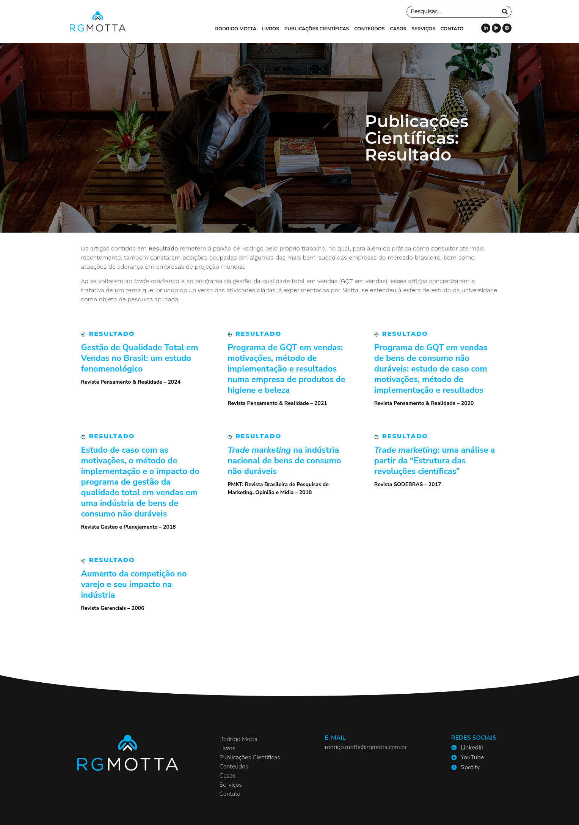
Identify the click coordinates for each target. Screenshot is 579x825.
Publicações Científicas (316, 28)
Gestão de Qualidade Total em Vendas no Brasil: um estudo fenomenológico (139, 358)
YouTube (472, 757)
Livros (270, 28)
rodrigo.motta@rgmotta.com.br (366, 747)
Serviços (423, 28)
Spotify (470, 767)
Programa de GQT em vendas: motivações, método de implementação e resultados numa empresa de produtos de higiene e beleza (286, 369)
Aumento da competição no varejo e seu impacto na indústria (134, 584)
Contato (452, 28)
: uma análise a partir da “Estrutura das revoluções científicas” (434, 460)
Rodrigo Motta (235, 28)
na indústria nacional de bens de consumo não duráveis (284, 460)
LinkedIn (472, 747)
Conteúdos (369, 28)
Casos (398, 28)
